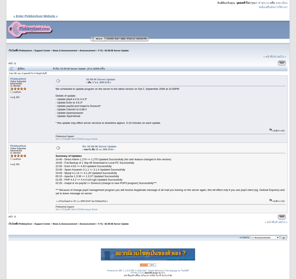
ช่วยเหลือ (110, 39)
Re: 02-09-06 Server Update (99, 146)
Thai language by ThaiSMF (177, 271)
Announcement (87, 50)
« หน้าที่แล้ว (270, 56)
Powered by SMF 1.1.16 (118, 271)
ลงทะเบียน (282, 2)
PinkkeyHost (18, 78)
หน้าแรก (99, 39)
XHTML (134, 273)
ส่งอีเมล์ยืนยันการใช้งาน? (273, 7)
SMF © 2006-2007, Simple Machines (146, 271)
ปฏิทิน (123, 39)
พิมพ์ (282, 63)
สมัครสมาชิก (141, 39)
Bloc (163, 273)
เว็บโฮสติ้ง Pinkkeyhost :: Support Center (29, 50)
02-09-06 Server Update (117, 50)
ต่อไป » (282, 56)
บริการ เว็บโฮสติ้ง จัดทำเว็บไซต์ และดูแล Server (77, 139)
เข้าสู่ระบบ (263, 2)
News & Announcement (65, 50)
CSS (141, 273)
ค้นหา (117, 39)
